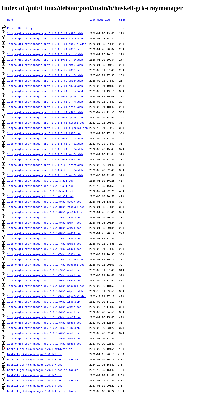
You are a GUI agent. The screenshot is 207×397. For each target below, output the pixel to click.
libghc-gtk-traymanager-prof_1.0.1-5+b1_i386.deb (44, 133)
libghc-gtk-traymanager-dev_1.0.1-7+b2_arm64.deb (44, 243)
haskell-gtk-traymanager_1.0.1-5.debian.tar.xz (42, 380)
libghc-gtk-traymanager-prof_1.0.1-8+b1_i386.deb (44, 49)
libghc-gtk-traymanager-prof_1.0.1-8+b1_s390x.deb (45, 33)
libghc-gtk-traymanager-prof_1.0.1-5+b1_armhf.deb (45, 138)
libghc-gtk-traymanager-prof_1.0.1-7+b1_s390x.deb (45, 86)
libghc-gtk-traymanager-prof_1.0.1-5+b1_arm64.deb (45, 149)
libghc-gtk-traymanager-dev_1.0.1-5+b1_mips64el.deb (46, 296)
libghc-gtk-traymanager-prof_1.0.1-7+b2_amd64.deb (45, 80)
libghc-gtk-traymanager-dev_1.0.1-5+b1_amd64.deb (44, 322)
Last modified (99, 19)
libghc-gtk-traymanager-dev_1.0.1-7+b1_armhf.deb (44, 270)
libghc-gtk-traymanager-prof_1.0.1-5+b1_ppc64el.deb (46, 117)
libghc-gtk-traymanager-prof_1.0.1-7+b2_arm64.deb (45, 75)
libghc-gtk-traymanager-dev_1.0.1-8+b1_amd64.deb (44, 233)
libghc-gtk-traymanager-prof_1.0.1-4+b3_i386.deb (44, 159)
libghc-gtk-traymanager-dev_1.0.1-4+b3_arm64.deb (44, 338)
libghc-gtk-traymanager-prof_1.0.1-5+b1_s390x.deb (45, 112)
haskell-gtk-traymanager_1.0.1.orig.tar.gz (39, 349)
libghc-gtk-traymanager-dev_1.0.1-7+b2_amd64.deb (44, 249)
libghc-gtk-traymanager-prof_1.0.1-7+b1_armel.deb (45, 107)
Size (122, 19)
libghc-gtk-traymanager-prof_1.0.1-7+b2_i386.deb (44, 70)
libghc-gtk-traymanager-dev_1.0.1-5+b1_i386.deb (43, 301)
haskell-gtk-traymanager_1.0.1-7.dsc (34, 364)
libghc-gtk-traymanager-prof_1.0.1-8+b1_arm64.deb (45, 59)
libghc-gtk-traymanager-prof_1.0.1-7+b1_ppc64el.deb (46, 96)
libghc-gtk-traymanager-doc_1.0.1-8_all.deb (40, 180)
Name (10, 19)
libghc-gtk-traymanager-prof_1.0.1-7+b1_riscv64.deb (46, 91)
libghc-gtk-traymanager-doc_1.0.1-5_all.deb (40, 191)
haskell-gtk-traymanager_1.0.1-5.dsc (34, 375)
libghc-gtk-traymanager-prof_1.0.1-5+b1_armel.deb (45, 143)
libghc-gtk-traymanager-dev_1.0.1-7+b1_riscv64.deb (45, 259)
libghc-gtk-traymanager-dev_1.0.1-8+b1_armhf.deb (44, 222)
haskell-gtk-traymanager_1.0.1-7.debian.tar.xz (42, 370)
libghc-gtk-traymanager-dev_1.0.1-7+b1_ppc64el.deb (45, 264)
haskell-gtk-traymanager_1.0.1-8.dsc (34, 354)
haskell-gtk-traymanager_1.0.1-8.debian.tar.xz (42, 359)
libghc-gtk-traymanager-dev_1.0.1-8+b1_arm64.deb (44, 228)
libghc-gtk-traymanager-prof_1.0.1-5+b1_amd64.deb (45, 154)
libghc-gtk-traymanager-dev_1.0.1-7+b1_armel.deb (44, 275)
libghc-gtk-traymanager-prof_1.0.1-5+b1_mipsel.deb (45, 122)
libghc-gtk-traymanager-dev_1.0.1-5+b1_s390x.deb (44, 280)
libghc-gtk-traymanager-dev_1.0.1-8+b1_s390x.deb (44, 201)
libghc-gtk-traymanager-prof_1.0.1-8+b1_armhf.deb (45, 54)
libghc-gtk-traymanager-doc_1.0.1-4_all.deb (40, 196)
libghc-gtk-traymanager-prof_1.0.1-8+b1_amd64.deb (45, 65)
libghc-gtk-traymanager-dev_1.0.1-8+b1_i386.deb (43, 217)
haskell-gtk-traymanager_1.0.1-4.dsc (34, 385)
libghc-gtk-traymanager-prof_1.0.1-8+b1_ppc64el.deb (46, 44)
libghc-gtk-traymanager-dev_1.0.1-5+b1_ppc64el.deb (45, 286)
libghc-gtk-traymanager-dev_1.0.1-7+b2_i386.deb (43, 238)
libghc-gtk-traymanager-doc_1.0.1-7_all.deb (40, 186)
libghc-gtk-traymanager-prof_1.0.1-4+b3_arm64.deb (45, 170)
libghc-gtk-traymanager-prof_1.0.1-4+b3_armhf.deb (45, 165)
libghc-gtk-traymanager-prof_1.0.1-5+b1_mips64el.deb (47, 128)
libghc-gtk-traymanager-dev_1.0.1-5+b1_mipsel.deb (45, 291)
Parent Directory (20, 28)
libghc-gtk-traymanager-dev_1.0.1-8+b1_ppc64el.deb (45, 212)
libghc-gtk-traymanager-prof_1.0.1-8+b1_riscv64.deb (46, 38)
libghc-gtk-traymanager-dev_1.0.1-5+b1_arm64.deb (44, 317)
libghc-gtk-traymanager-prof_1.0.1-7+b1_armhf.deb (45, 101)
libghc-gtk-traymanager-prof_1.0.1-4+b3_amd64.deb (45, 175)
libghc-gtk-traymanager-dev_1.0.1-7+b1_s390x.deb (44, 254)
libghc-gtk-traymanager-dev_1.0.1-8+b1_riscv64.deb (45, 207)
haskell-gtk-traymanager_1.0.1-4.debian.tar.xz (42, 391)
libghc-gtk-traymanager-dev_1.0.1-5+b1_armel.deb (44, 312)
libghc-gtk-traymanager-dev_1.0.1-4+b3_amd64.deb (44, 343)
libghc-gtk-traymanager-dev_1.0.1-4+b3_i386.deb (43, 328)
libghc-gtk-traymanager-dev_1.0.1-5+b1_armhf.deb (44, 307)
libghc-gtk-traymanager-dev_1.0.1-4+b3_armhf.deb (44, 333)
